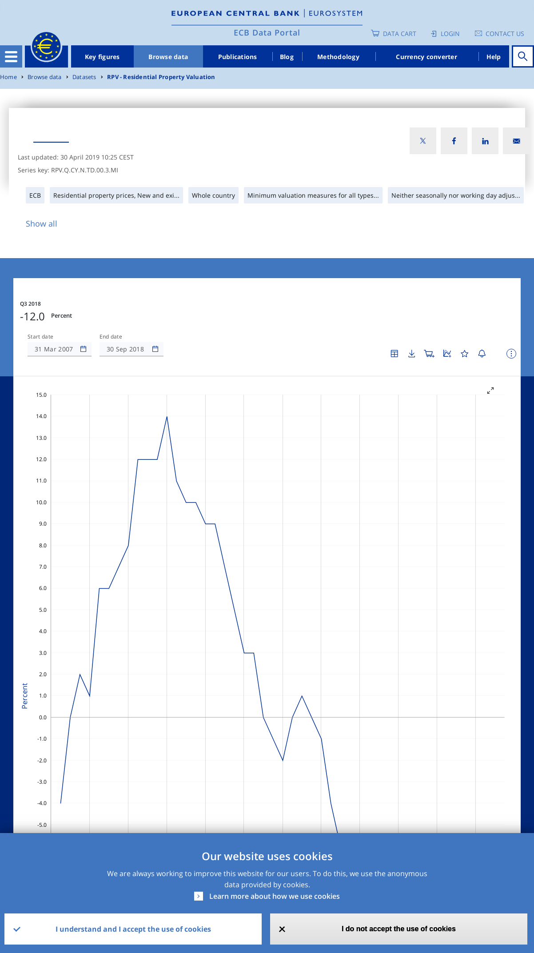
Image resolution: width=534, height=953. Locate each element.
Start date (40, 336)
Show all (41, 223)
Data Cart (399, 33)
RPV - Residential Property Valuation (161, 77)
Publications (237, 56)
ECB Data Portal (267, 32)
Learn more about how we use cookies (274, 896)
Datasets (84, 77)
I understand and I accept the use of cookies (133, 929)
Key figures (102, 56)
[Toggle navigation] (11, 56)
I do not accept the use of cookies (399, 929)
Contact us (505, 33)
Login (450, 33)
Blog (287, 56)
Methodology (338, 56)
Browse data (168, 56)
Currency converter (426, 56)
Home (8, 77)
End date (111, 336)
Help (493, 56)
